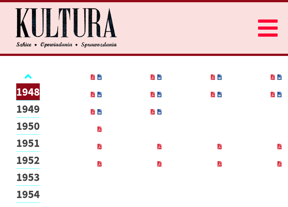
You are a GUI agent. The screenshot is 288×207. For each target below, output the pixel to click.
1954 (28, 194)
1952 (28, 160)
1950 (28, 126)
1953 (28, 177)
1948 (28, 92)
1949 (28, 109)
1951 (28, 143)
